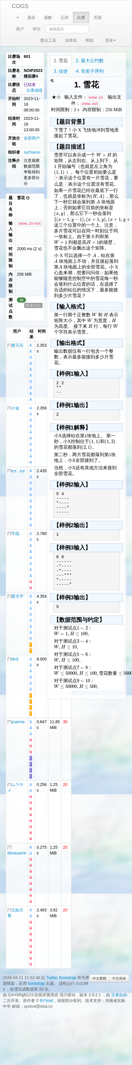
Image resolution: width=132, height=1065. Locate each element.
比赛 (81, 17)
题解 (48, 17)
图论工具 (48, 40)
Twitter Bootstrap (61, 949)
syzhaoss (32, 152)
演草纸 (71, 40)
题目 (31, 17)
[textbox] (103, 154)
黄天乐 (15, 345)
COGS (20, 6)
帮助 (89, 40)
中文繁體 (99, 950)
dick (13, 644)
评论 (37, 29)
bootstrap (36, 954)
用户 (20, 29)
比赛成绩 (35, 90)
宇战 (13, 525)
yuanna (16, 704)
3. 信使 (61, 71)
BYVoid (46, 972)
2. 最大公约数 (90, 60)
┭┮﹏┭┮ (16, 465)
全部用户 (32, 138)
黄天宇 (15, 584)
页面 (98, 17)
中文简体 (119, 950)
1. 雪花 (61, 60)
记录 (65, 17)
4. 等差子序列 (90, 71)
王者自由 (119, 966)
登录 (110, 40)
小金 (13, 405)
